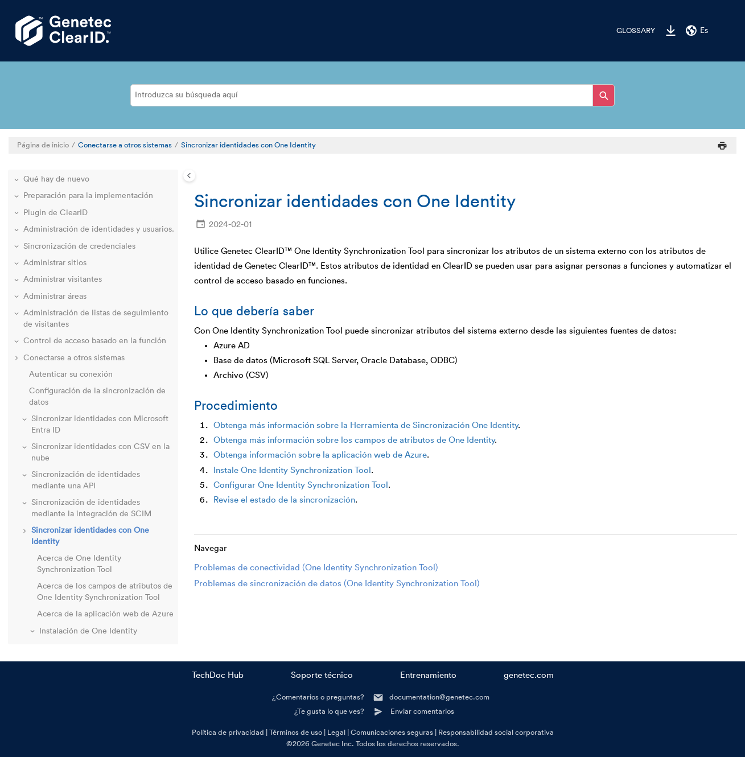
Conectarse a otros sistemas (125, 145)
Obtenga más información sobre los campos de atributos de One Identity (354, 440)
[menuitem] (630, 30)
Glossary (635, 30)
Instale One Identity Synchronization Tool (292, 470)
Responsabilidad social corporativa (496, 732)
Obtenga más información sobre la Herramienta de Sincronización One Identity (365, 425)
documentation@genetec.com (439, 697)
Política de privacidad (228, 732)
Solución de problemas (64, 598)
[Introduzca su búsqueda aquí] (603, 95)
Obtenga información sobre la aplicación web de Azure (320, 455)
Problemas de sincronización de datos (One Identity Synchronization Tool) (337, 583)
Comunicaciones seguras (392, 732)
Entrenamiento (428, 675)
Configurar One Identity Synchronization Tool (300, 485)
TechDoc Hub (218, 675)
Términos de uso (295, 732)
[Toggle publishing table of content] (189, 176)
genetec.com (529, 675)
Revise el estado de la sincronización (284, 500)
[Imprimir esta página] (722, 145)
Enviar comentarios (422, 711)
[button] (25, 202)
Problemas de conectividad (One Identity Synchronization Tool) (316, 567)
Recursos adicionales (60, 614)
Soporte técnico (322, 675)
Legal (336, 732)
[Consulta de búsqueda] (372, 95)
